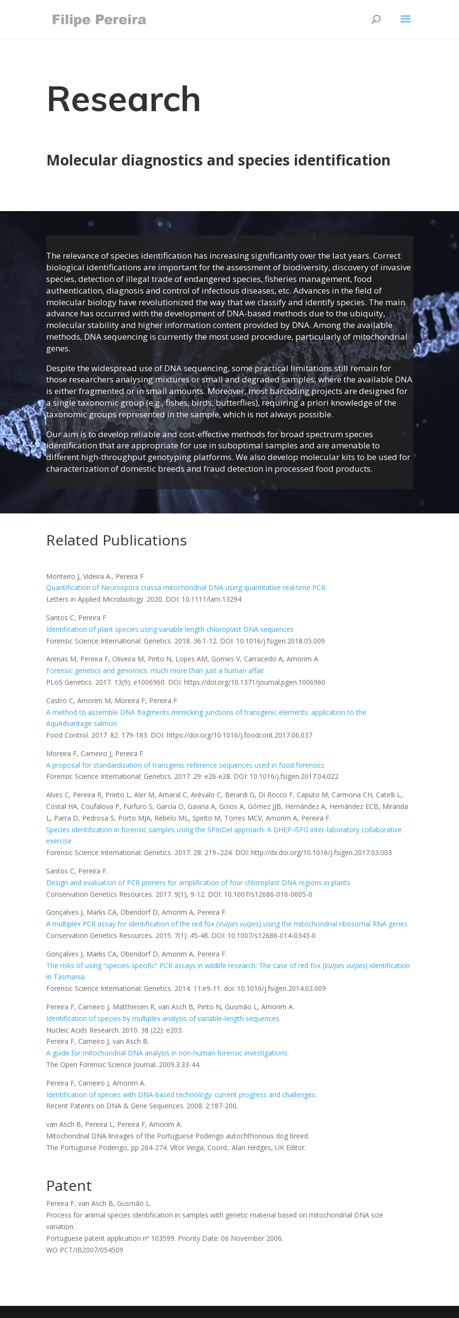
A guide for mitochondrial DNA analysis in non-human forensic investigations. (167, 1052)
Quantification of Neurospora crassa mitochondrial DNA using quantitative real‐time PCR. (186, 587)
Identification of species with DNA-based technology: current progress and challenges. (181, 1094)
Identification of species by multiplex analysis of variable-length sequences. (163, 1018)
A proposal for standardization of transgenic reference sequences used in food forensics (185, 765)
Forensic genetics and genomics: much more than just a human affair (155, 670)
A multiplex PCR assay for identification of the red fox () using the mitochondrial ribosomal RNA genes (227, 923)
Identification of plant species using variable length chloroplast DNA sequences (170, 629)
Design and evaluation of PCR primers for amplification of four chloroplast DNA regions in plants (198, 882)
